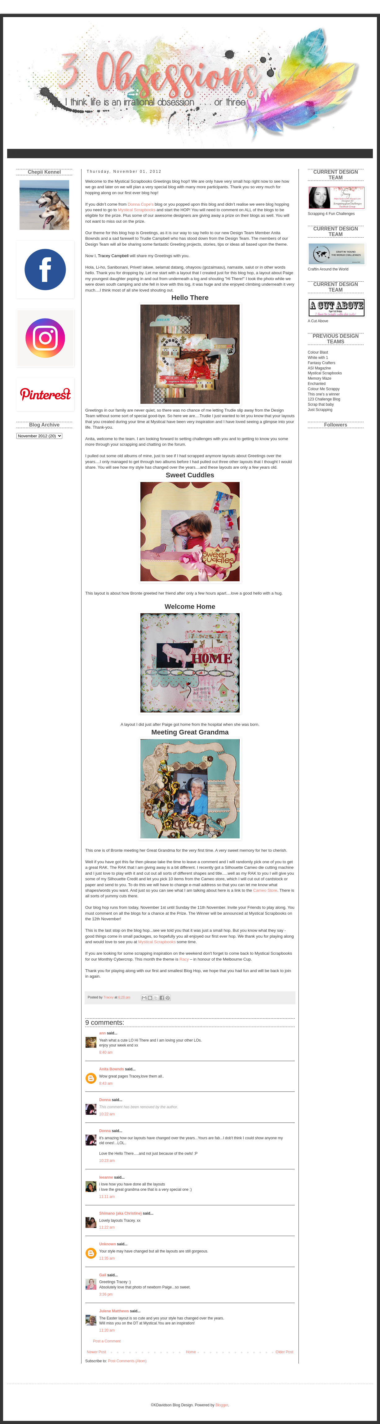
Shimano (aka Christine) (120, 1213)
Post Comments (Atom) (127, 1361)
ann (102, 1033)
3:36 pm (106, 1294)
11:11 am (107, 1196)
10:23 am (107, 1160)
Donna (105, 1100)
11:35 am (107, 1258)
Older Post (284, 1352)
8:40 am (106, 1052)
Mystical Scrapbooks (137, 210)
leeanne (106, 1177)
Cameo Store (265, 890)
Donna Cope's (140, 204)
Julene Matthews (114, 1311)
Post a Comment (107, 1341)
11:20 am (107, 1330)
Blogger (221, 1405)
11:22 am (107, 1227)
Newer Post (96, 1352)
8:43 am (106, 1083)
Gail (102, 1275)
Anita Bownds (111, 1069)
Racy (184, 959)
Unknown (107, 1244)
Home (16, 153)
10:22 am (107, 1114)
